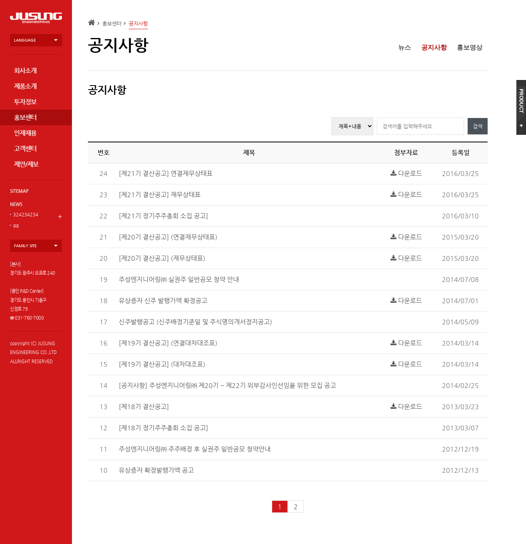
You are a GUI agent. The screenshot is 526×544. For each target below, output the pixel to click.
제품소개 (25, 86)
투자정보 (25, 102)
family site (25, 246)
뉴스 (404, 47)
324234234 (25, 214)
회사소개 (25, 70)
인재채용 (25, 133)
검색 (477, 126)
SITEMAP (19, 191)
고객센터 (25, 148)
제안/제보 (26, 164)
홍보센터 (25, 117)
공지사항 (434, 47)
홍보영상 (469, 47)
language (25, 40)
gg (16, 225)
